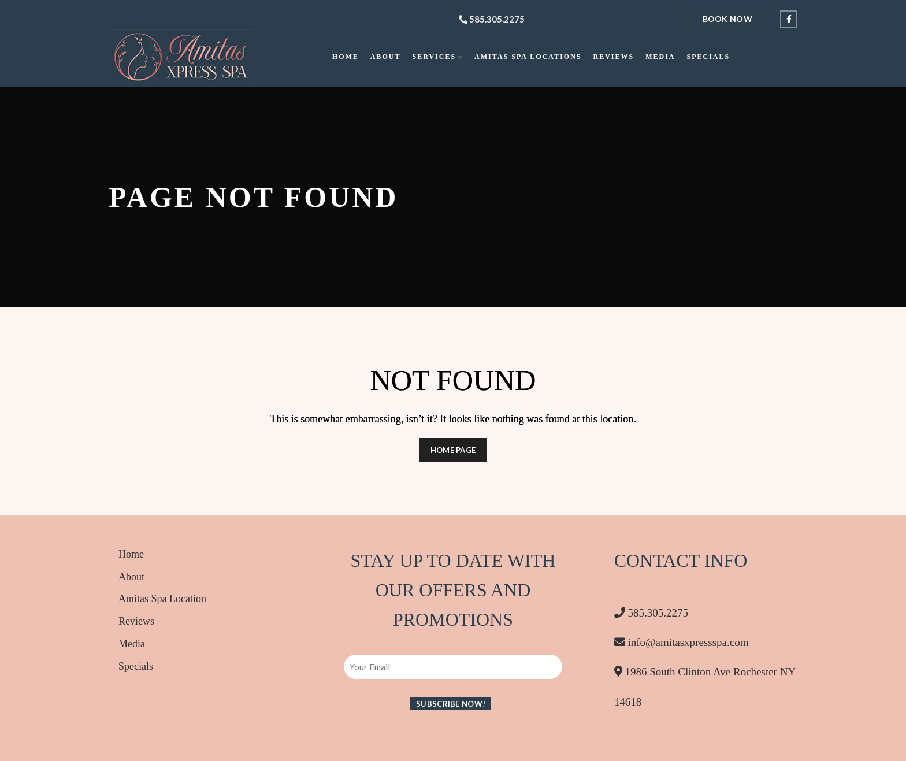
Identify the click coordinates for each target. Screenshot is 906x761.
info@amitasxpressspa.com (681, 642)
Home (131, 554)
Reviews (136, 621)
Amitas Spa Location (162, 598)
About (131, 576)
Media (131, 643)
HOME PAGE (453, 450)
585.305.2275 (492, 19)
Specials (135, 666)
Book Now (727, 19)
